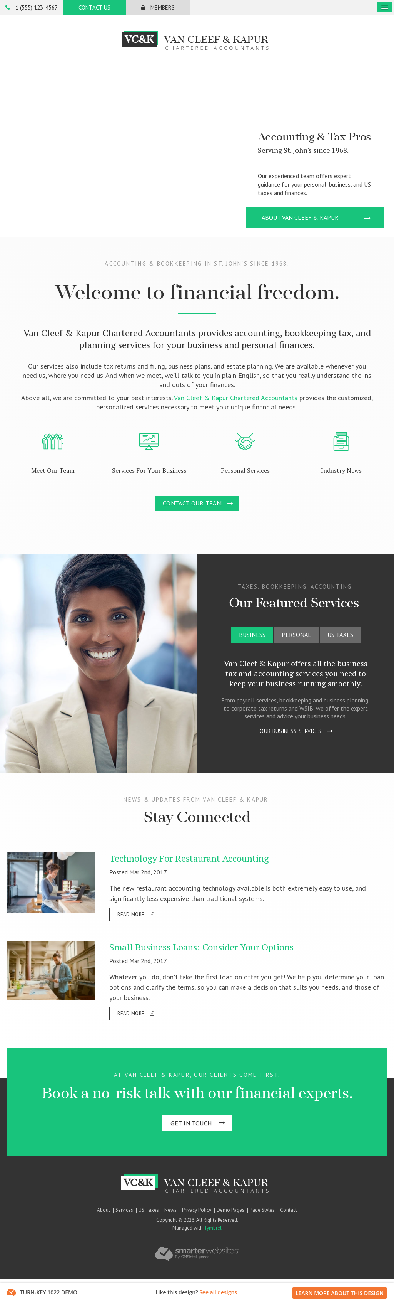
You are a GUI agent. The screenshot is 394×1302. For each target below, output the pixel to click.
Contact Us (94, 7)
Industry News (341, 470)
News (170, 1210)
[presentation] (252, 635)
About (103, 1210)
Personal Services (245, 470)
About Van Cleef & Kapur (300, 217)
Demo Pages (230, 1210)
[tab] (252, 635)
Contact (288, 1210)
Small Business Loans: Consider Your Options (201, 947)
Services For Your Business (149, 470)
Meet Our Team (53, 470)
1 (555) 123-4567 (31, 7)
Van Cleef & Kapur (197, 40)
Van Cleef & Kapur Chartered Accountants (235, 397)
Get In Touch (191, 1123)
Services (124, 1210)
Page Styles (262, 1210)
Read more (130, 914)
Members (158, 7)
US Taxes (149, 1210)
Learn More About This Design (340, 1293)
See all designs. (219, 1292)
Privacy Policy (196, 1210)
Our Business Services (290, 731)
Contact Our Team (192, 503)
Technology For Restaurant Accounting (189, 858)
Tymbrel (213, 1228)
